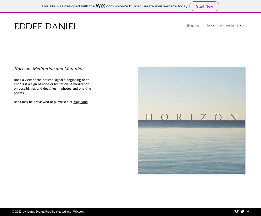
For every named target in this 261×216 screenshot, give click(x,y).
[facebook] (248, 211)
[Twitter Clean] (242, 211)
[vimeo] (236, 211)
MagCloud (81, 102)
